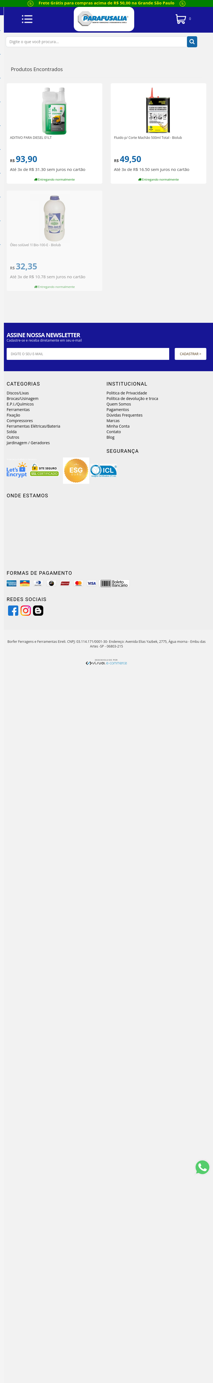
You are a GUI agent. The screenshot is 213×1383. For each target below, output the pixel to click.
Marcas (113, 420)
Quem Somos (118, 404)
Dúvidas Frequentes (124, 415)
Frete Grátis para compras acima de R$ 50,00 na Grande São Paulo (106, 3)
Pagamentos (117, 409)
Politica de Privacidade (126, 393)
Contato (113, 431)
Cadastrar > (190, 354)
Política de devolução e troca (132, 398)
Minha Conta (118, 426)
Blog (110, 437)
